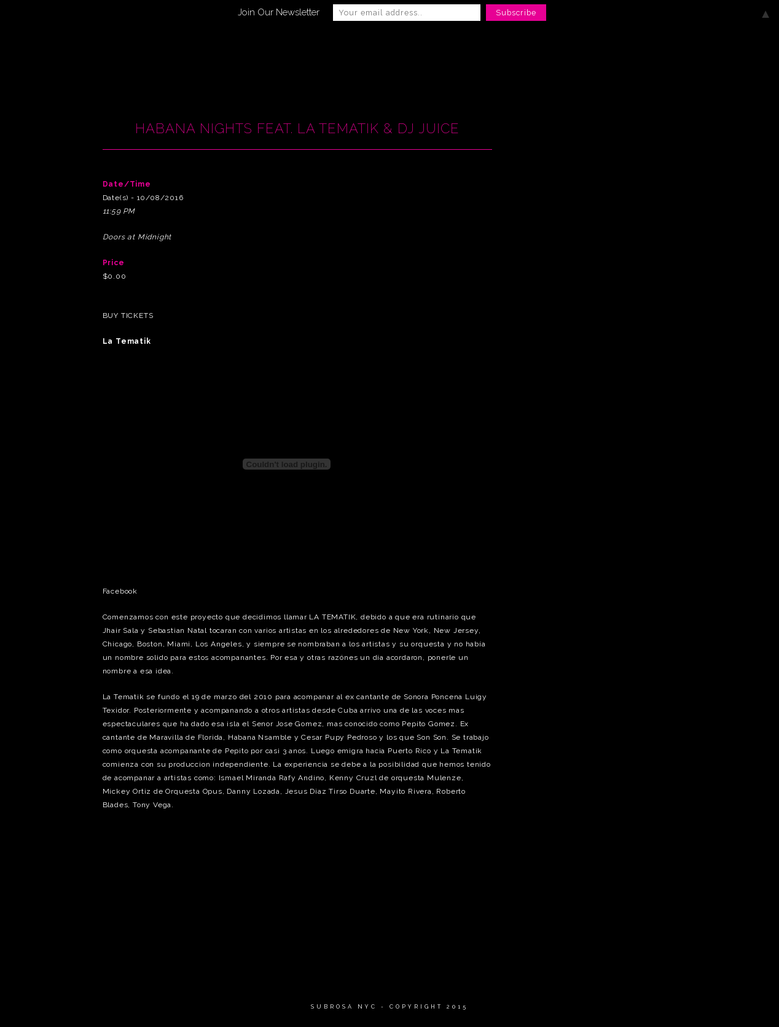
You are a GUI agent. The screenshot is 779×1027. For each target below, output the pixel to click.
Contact (672, 47)
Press (611, 47)
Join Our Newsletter (278, 12)
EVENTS (330, 47)
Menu (456, 47)
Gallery (396, 47)
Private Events (534, 47)
